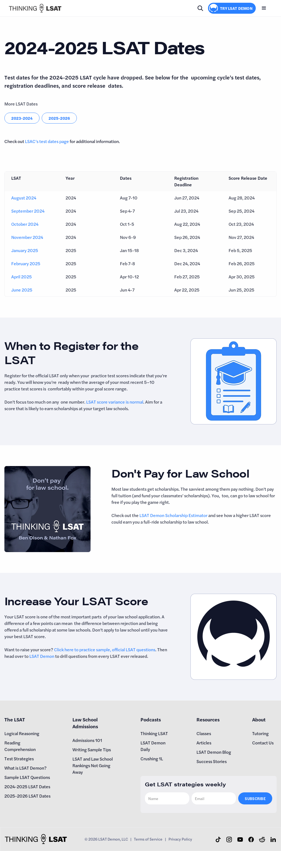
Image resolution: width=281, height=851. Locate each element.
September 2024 (27, 211)
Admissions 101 (87, 740)
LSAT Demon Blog (213, 752)
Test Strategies (19, 758)
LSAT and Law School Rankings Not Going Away (92, 765)
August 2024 (23, 198)
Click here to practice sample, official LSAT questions (104, 649)
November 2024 (27, 237)
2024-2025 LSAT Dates (27, 786)
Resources (208, 719)
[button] (264, 8)
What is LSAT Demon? (25, 768)
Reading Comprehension (20, 745)
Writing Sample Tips (91, 749)
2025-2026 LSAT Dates (27, 796)
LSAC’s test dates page (47, 141)
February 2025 (25, 263)
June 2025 (21, 290)
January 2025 (24, 250)
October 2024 (24, 224)
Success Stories (211, 761)
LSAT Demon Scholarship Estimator (173, 515)
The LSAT (14, 719)
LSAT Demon (41, 656)
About (259, 719)
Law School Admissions (85, 723)
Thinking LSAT (154, 733)
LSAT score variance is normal (114, 402)
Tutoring (260, 733)
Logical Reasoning (21, 733)
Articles (203, 742)
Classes (203, 733)
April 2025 (21, 276)
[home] (35, 8)
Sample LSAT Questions (27, 777)
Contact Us (263, 742)
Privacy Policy (180, 839)
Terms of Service (148, 839)
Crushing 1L (151, 758)
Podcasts (150, 719)
